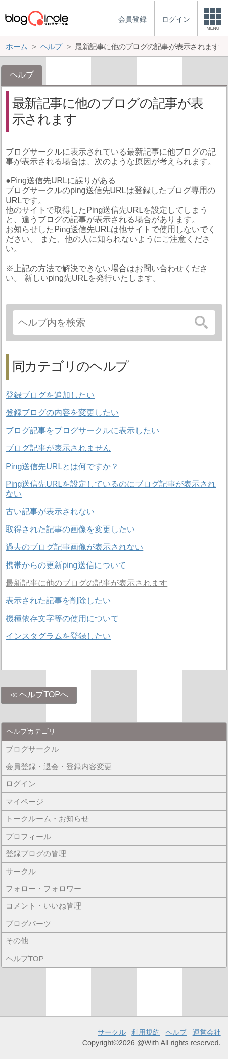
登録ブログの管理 (36, 853)
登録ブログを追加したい (50, 395)
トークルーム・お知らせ (47, 818)
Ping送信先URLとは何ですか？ (62, 466)
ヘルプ (176, 1032)
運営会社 (207, 1032)
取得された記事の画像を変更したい (70, 529)
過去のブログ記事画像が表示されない (74, 547)
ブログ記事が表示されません (58, 448)
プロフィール (28, 836)
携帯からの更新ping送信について (66, 565)
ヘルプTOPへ (43, 694)
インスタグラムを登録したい (58, 636)
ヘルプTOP (25, 958)
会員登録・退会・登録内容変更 (59, 766)
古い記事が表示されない (50, 511)
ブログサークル (32, 749)
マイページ (24, 801)
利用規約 (145, 1032)
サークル (21, 871)
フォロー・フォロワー (43, 888)
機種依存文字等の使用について (62, 618)
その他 (17, 940)
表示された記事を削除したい (58, 600)
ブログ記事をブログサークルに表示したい (82, 430)
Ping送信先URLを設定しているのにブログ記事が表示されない (111, 489)
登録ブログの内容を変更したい (62, 412)
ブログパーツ (28, 923)
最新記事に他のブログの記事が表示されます (86, 583)
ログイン (21, 783)
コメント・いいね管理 (43, 905)
